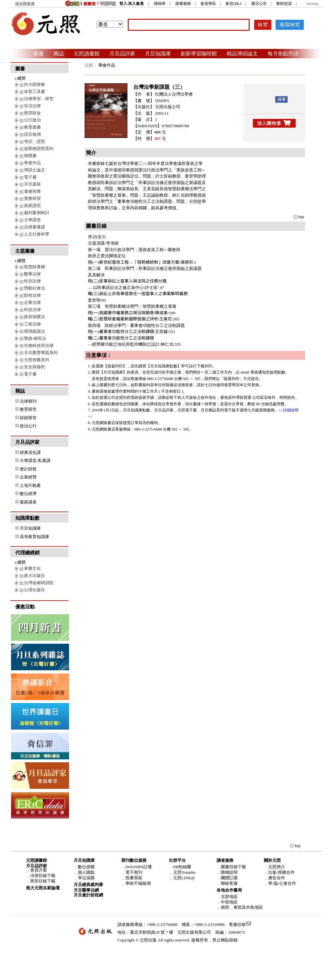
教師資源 (284, 3)
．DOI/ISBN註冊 (136, 866)
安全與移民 (34, 366)
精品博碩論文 (242, 53)
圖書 (38, 53)
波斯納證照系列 (38, 148)
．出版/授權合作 (279, 872)
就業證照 (32, 205)
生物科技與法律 (38, 345)
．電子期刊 (131, 872)
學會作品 (32, 162)
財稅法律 (32, 295)
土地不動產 (30, 485)
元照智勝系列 (36, 359)
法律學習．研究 (38, 98)
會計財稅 (28, 469)
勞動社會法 (34, 288)
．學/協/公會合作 (280, 883)
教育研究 (28, 409)
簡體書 (30, 155)
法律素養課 (34, 227)
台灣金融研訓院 (38, 582)
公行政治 (32, 120)
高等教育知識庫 (34, 536)
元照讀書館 (87, 53)
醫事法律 (32, 273)
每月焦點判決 (283, 53)
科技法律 (32, 309)
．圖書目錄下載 (231, 866)
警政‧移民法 (35, 338)
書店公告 (259, 3)
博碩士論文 (34, 169)
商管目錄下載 (42, 881)
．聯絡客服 (227, 883)
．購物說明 (227, 872)
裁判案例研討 (36, 212)
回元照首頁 (25, 4)
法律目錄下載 (42, 875)
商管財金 (32, 112)
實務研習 (32, 198)
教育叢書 (32, 127)
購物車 (160, 3)
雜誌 (58, 53)
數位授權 (86, 866)
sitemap (312, 3)
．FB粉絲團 (180, 866)
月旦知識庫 (158, 53)
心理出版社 (34, 589)
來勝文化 (32, 568)
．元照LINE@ (182, 877)
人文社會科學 (36, 234)
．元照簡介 (274, 866)
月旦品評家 (122, 53)
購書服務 (183, 3)
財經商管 (28, 417)
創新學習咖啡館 (199, 53)
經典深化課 (30, 452)
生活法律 (32, 105)
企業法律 (32, 302)
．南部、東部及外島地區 (240, 907)
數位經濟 (28, 493)
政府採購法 (34, 316)
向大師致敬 (34, 84)
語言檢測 (32, 134)
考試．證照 (34, 141)
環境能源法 (34, 331)
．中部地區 (227, 902)
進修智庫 (32, 191)
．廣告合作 (274, 877)
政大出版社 (34, 575)
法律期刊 (28, 401)
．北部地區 (227, 896)
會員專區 (208, 3)
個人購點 (86, 872)
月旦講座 (32, 184)
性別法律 (32, 281)
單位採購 (86, 877)
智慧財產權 (34, 266)
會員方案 (38, 870)
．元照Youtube (182, 872)
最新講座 (28, 502)
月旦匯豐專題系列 (41, 352)
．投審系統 (131, 877)
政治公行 (28, 425)
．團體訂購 (227, 877)
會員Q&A (233, 3)
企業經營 (28, 477)
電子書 (30, 177)
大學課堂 (32, 219)
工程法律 (32, 324)
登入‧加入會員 (131, 3)
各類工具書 (34, 91)
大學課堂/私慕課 (35, 460)
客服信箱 (237, 924)
